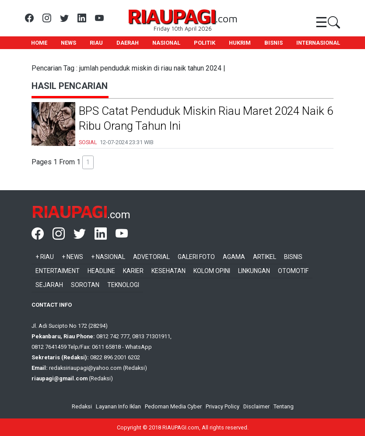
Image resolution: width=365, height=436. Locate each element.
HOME (39, 42)
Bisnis (293, 256)
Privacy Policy (222, 406)
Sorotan (85, 284)
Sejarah (49, 284)
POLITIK (204, 42)
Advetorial (151, 256)
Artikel (264, 256)
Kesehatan (168, 270)
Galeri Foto (196, 256)
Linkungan (254, 270)
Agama (234, 256)
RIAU (96, 42)
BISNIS (273, 42)
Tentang (284, 406)
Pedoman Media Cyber (173, 406)
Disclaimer (256, 406)
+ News (72, 256)
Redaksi (82, 406)
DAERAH (127, 42)
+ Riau (44, 256)
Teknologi (123, 284)
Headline (101, 270)
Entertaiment (57, 270)
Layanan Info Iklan (118, 406)
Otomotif (293, 270)
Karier (133, 270)
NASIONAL (166, 42)
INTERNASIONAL (318, 42)
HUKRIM (240, 42)
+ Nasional (108, 256)
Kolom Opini (211, 270)
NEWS (68, 42)
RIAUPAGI (171, 16)
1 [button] (88, 162)
